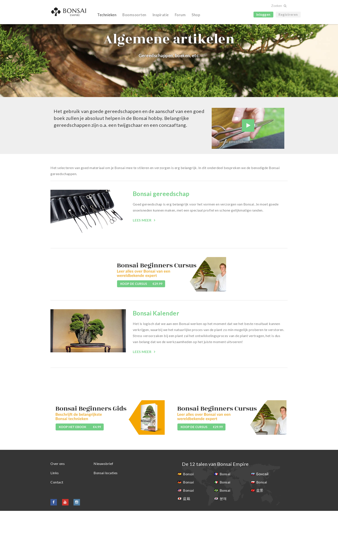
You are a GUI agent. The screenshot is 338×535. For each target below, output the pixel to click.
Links (54, 497)
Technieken (106, 15)
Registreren (288, 14)
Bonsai (188, 506)
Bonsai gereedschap (161, 217)
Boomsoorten (134, 15)
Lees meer (142, 244)
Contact (56, 506)
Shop (196, 15)
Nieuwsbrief (103, 488)
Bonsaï (225, 498)
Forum (180, 15)
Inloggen (263, 14)
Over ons (57, 488)
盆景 (259, 514)
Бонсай (262, 498)
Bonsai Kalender (156, 337)
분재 (223, 523)
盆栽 (186, 523)
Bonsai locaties (106, 497)
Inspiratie (160, 15)
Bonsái (188, 498)
